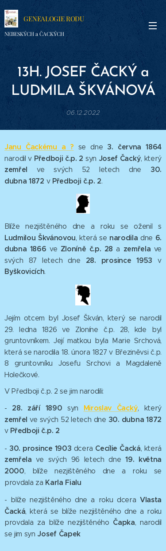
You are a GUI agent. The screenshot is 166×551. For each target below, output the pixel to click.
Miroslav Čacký (111, 408)
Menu (153, 25)
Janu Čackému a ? (38, 147)
